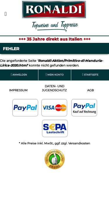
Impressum (18, 90)
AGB (90, 90)
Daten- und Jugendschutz (54, 88)
